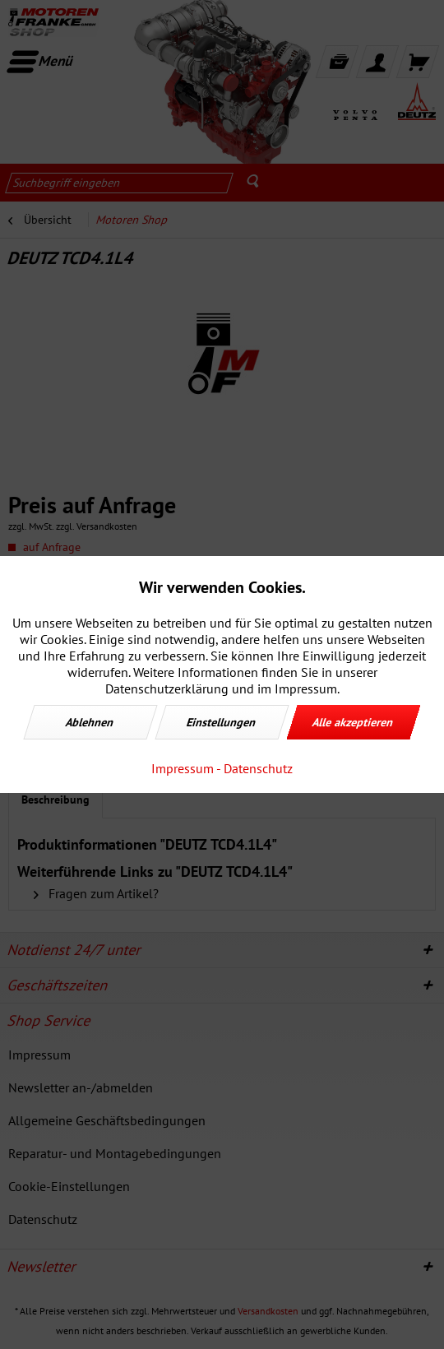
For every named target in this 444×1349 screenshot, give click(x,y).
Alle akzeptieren (353, 722)
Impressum (182, 768)
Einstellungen (222, 722)
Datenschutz (258, 768)
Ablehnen (90, 722)
